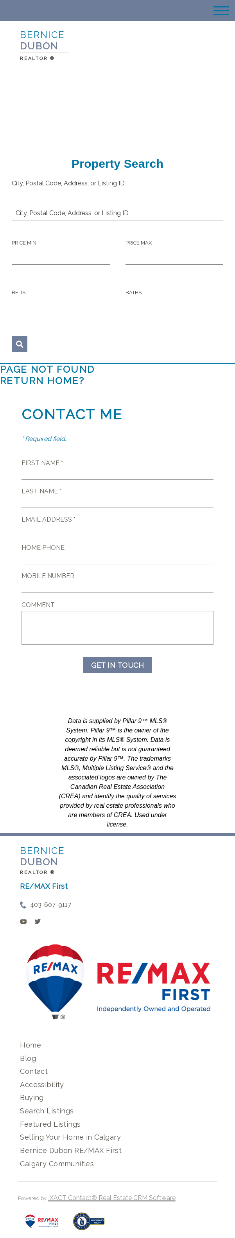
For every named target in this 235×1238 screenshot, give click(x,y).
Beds (18, 292)
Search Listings (47, 1111)
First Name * (42, 463)
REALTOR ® (37, 872)
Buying (32, 1097)
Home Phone (43, 547)
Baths (134, 292)
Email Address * (48, 519)
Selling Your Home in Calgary (70, 1137)
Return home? (42, 380)
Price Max (139, 243)
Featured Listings (50, 1124)
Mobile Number (48, 576)
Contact (34, 1071)
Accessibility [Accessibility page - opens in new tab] (42, 1084)
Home (30, 1045)
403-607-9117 (50, 904)
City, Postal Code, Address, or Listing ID (68, 183)
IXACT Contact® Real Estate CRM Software (112, 1198)
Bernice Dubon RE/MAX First (71, 1150)
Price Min (24, 243)
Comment (38, 605)
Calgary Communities (57, 1164)
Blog (28, 1058)
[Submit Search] (19, 344)
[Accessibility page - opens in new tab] (89, 1225)
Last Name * (41, 491)
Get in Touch (117, 665)
